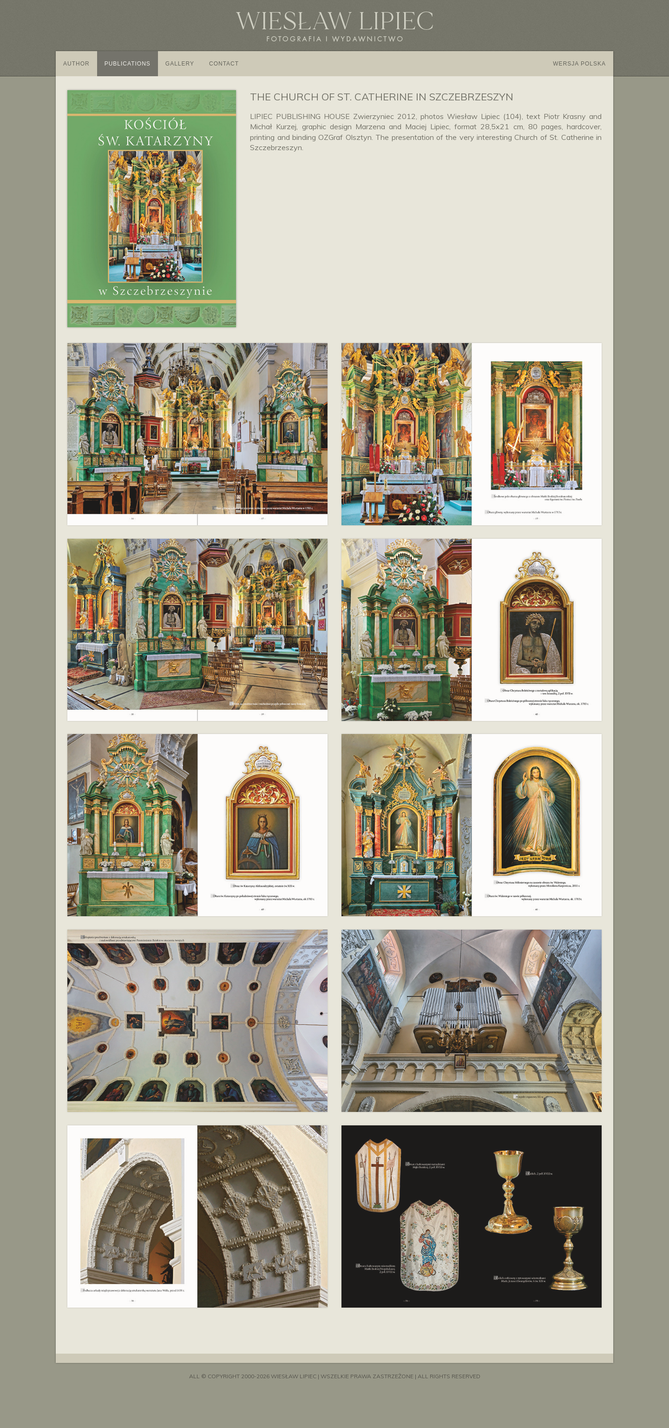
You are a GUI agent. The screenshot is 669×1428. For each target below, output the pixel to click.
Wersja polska (579, 63)
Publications (128, 63)
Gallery (179, 63)
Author (76, 63)
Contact (224, 63)
